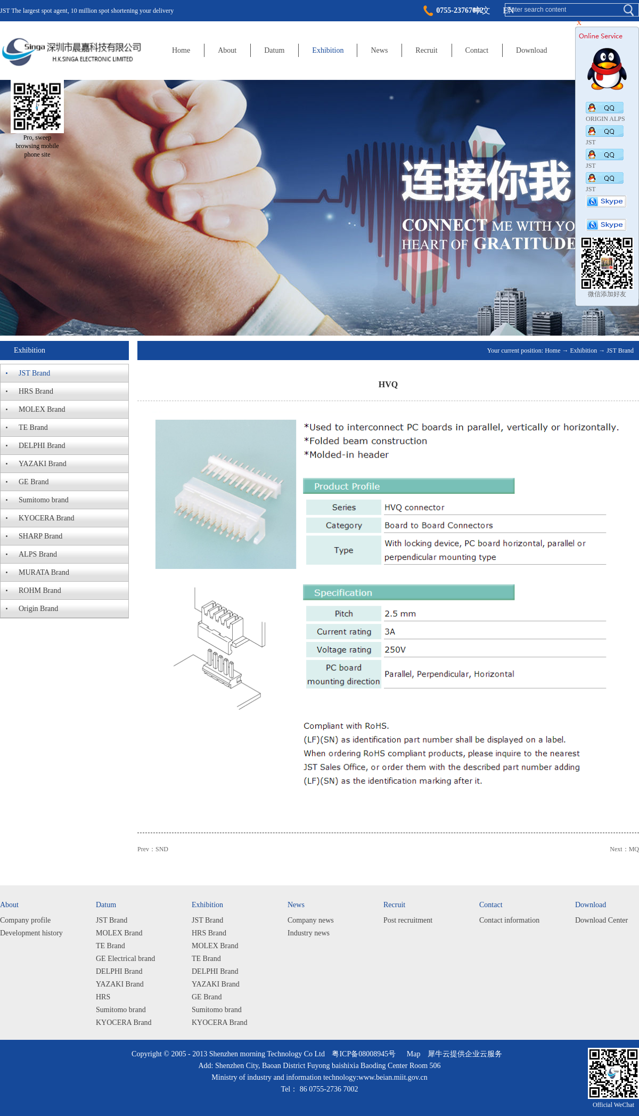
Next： (624, 849)
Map (412, 1054)
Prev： (152, 849)
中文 (481, 10)
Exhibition (583, 350)
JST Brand (620, 350)
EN (508, 10)
